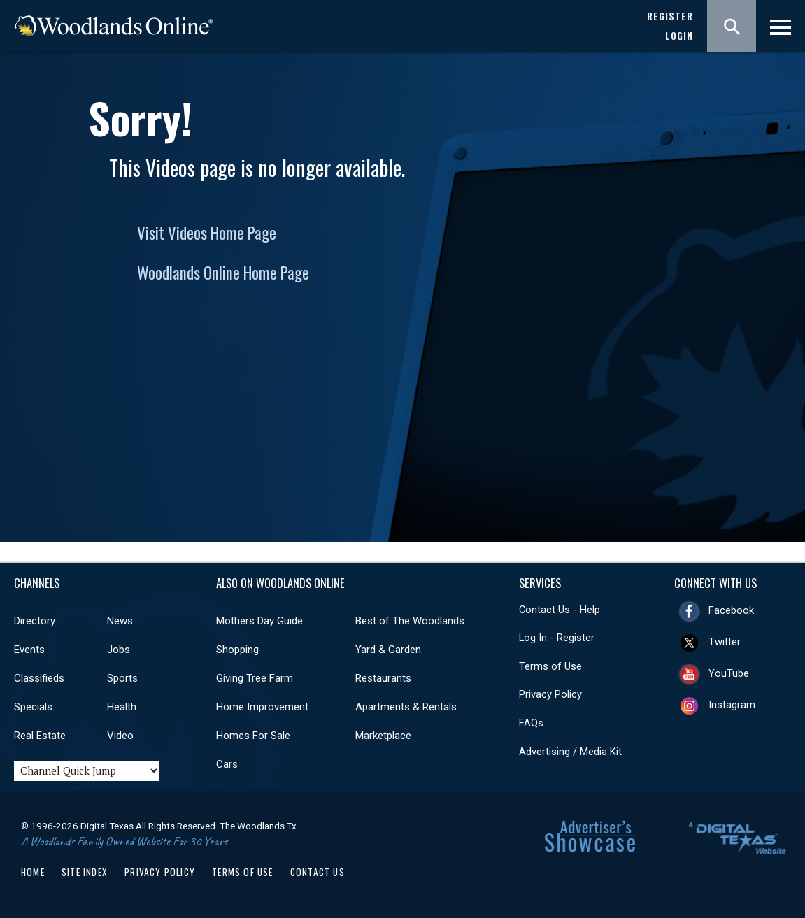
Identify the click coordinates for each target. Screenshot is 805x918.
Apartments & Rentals (406, 707)
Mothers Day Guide (259, 621)
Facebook (731, 610)
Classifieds (39, 678)
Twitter (724, 642)
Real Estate (40, 735)
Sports (122, 678)
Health (121, 707)
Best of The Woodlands (409, 621)
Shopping (237, 649)
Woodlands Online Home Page (223, 273)
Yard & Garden (388, 649)
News (120, 621)
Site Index (85, 872)
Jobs (118, 649)
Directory (34, 621)
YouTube (728, 673)
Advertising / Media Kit (570, 751)
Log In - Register (556, 637)
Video (120, 735)
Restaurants (383, 678)
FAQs (531, 723)
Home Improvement (262, 707)
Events (29, 649)
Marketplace (383, 735)
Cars (227, 764)
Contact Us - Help (559, 609)
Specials (33, 707)
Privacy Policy (550, 694)
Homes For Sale (253, 735)
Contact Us (317, 872)
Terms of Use (550, 666)
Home (33, 872)
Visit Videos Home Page (206, 233)
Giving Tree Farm (254, 678)
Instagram (731, 704)
